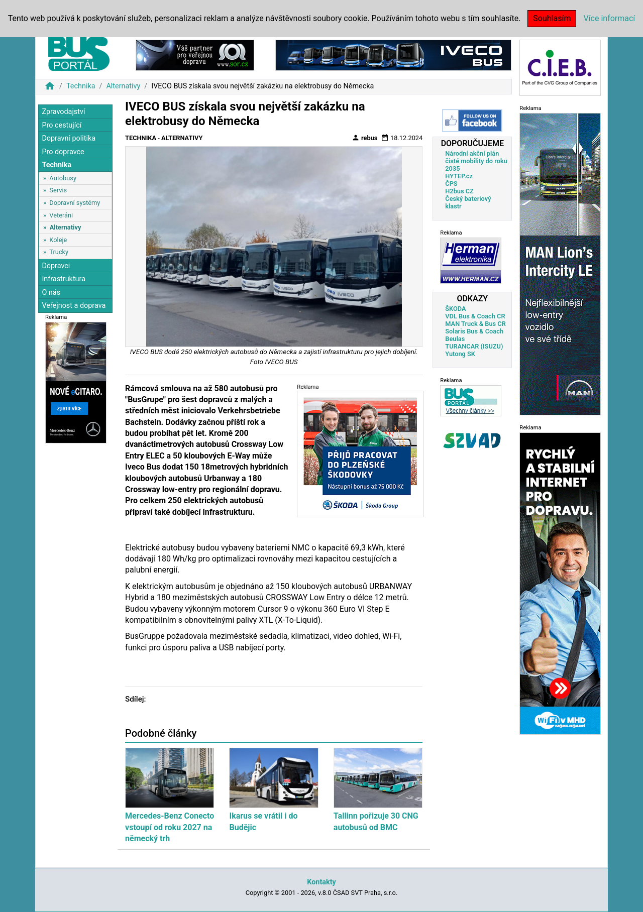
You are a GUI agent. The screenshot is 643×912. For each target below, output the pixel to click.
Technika (80, 86)
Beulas (455, 339)
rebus (365, 138)
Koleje (58, 240)
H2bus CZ (459, 191)
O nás (51, 292)
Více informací (609, 18)
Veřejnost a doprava (73, 305)
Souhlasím (552, 18)
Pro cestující (61, 125)
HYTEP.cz (459, 176)
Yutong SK (460, 354)
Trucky (58, 252)
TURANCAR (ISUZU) (474, 346)
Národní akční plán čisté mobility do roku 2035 (476, 161)
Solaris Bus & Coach (474, 331)
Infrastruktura (63, 279)
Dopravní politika (68, 138)
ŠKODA (455, 308)
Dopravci (56, 266)
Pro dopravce (63, 152)
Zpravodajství (63, 111)
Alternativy (123, 86)
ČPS (451, 183)
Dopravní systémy (74, 202)
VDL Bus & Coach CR (475, 316)
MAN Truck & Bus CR (475, 323)
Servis (58, 190)
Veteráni (61, 215)
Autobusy (62, 178)
